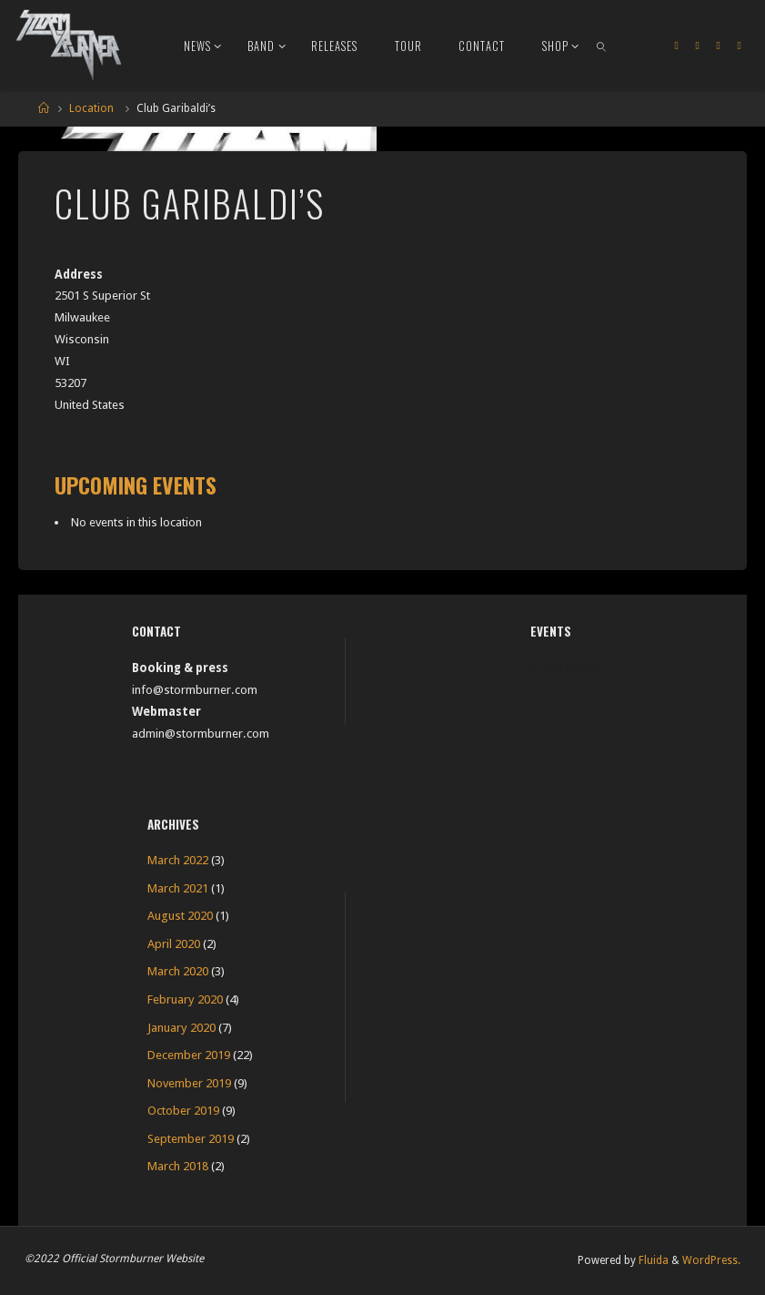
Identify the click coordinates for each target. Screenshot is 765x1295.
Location (91, 108)
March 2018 (177, 1166)
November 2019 (189, 1083)
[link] (602, 45)
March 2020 (177, 971)
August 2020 (180, 916)
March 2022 (177, 860)
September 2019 (190, 1139)
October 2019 (183, 1110)
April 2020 (173, 944)
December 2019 (188, 1055)
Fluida (652, 1260)
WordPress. (711, 1260)
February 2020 (185, 999)
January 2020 (181, 1028)
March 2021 (177, 888)
